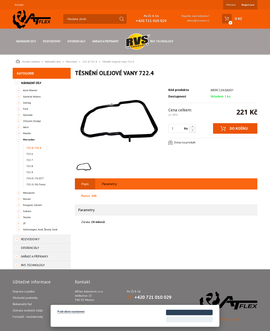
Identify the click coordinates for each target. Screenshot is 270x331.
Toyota (27, 217)
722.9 (29, 172)
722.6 (29, 153)
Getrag (27, 102)
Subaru (27, 211)
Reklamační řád (22, 304)
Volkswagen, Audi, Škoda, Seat (40, 229)
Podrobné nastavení (71, 311)
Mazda (27, 133)
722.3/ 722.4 (89, 61)
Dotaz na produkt (184, 142)
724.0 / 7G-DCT (35, 178)
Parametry (109, 184)
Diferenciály (76, 41)
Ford (25, 108)
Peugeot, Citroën (32, 205)
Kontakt (19, 4)
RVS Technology (149, 41)
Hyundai (27, 114)
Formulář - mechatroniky (28, 317)
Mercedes (71, 61)
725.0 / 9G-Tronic (36, 184)
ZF (24, 223)
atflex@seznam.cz (198, 21)
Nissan (27, 198)
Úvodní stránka (28, 61)
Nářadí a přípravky (105, 41)
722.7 (29, 159)
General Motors (32, 96)
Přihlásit (231, 4)
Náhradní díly (26, 41)
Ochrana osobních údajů (28, 310)
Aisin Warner (30, 90)
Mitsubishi (29, 192)
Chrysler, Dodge (32, 121)
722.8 (29, 166)
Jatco (26, 127)
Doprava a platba (24, 291)
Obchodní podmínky (25, 298)
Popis (85, 184)
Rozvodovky (52, 41)
